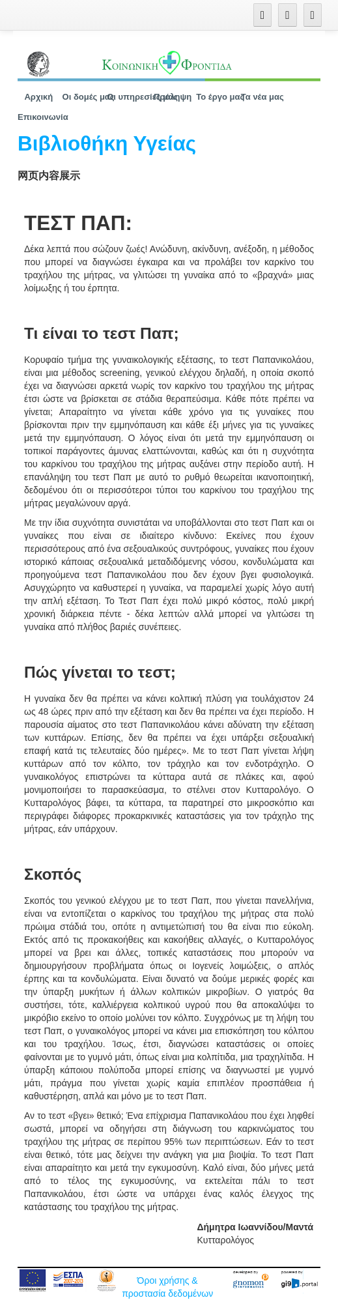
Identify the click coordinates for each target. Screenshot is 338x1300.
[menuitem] (38, 97)
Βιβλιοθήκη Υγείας (107, 143)
